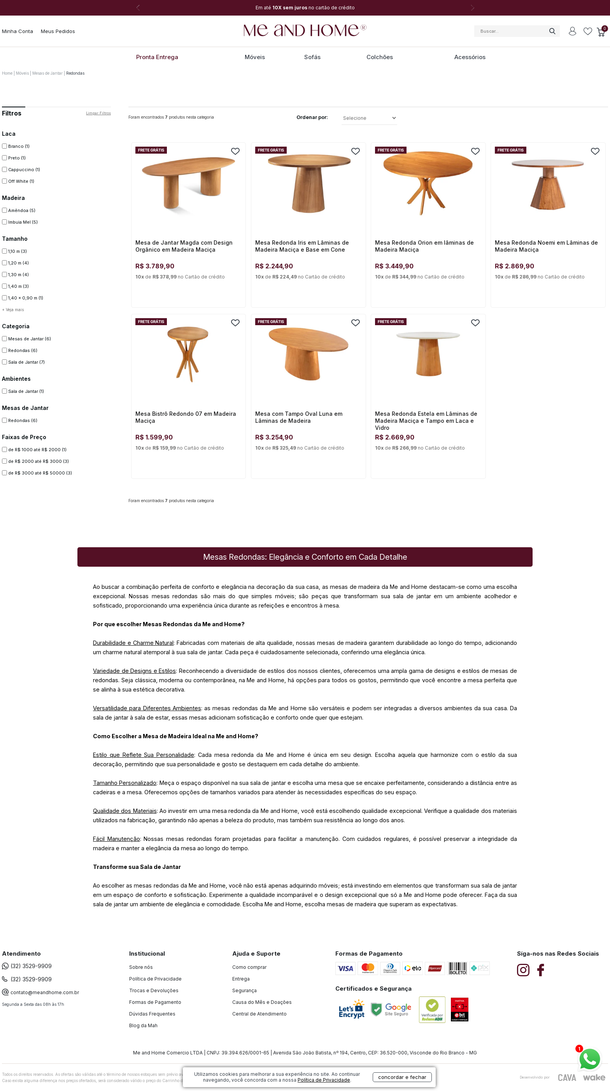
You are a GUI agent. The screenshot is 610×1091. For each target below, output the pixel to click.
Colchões (379, 57)
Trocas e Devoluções (154, 990)
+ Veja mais (13, 309)
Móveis (255, 57)
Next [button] (472, 8)
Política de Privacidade (155, 979)
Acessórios (470, 57)
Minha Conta (17, 31)
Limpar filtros (98, 113)
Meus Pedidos (58, 31)
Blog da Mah (143, 1025)
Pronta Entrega (157, 57)
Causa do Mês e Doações (262, 1002)
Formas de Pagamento (155, 1002)
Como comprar (249, 967)
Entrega (241, 979)
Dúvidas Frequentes (152, 1014)
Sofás (312, 57)
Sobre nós (141, 967)
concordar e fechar (402, 1077)
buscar (552, 31)
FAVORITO (235, 151)
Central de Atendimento (259, 1014)
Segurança (244, 990)
